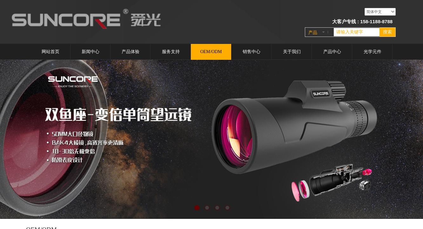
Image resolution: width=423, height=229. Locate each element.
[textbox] (356, 32)
